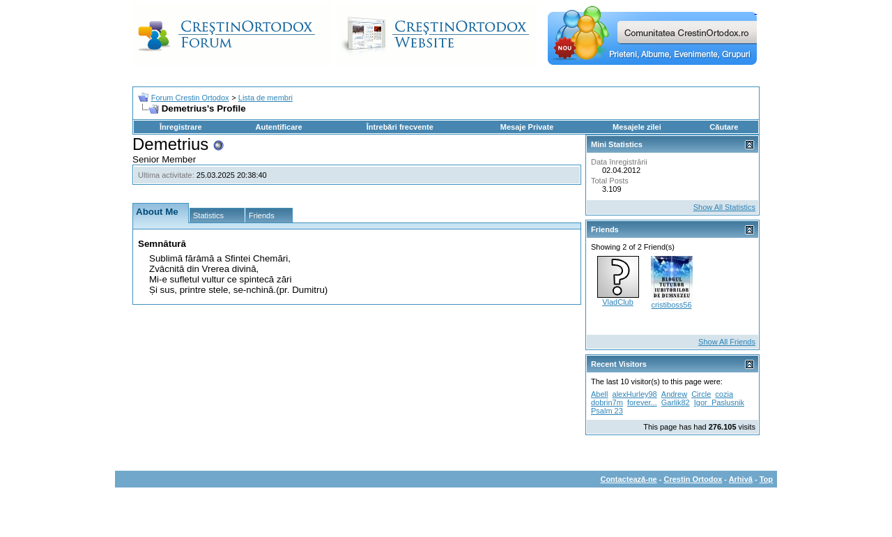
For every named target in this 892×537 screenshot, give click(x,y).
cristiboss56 (671, 305)
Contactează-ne (628, 479)
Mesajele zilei (637, 127)
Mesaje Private (526, 127)
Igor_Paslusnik (719, 402)
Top (766, 479)
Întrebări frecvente (400, 127)
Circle (701, 394)
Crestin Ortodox (693, 479)
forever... (642, 402)
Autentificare (278, 127)
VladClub (617, 302)
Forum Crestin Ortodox (190, 97)
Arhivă (741, 479)
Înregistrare (181, 127)
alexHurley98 (635, 394)
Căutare (723, 127)
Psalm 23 (607, 411)
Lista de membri (265, 97)
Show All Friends (726, 342)
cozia (724, 394)
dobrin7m (607, 402)
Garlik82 (675, 402)
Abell (599, 394)
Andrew (674, 394)
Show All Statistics (724, 207)
